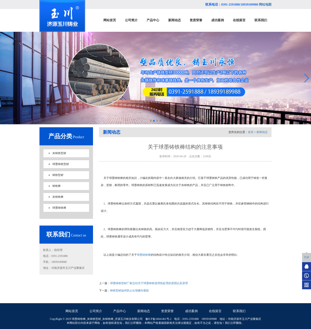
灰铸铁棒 (57, 196)
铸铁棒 (56, 185)
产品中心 (119, 311)
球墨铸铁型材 (60, 164)
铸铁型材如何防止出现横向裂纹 (129, 290)
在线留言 (215, 311)
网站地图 (265, 4)
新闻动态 (262, 132)
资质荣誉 (167, 311)
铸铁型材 (57, 175)
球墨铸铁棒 (59, 207)
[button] (151, 121)
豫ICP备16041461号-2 (158, 318)
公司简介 (95, 311)
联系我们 (239, 311)
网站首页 (71, 311)
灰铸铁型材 (59, 153)
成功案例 (191, 311)
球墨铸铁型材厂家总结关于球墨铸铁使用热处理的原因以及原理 (149, 283)
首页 (250, 132)
